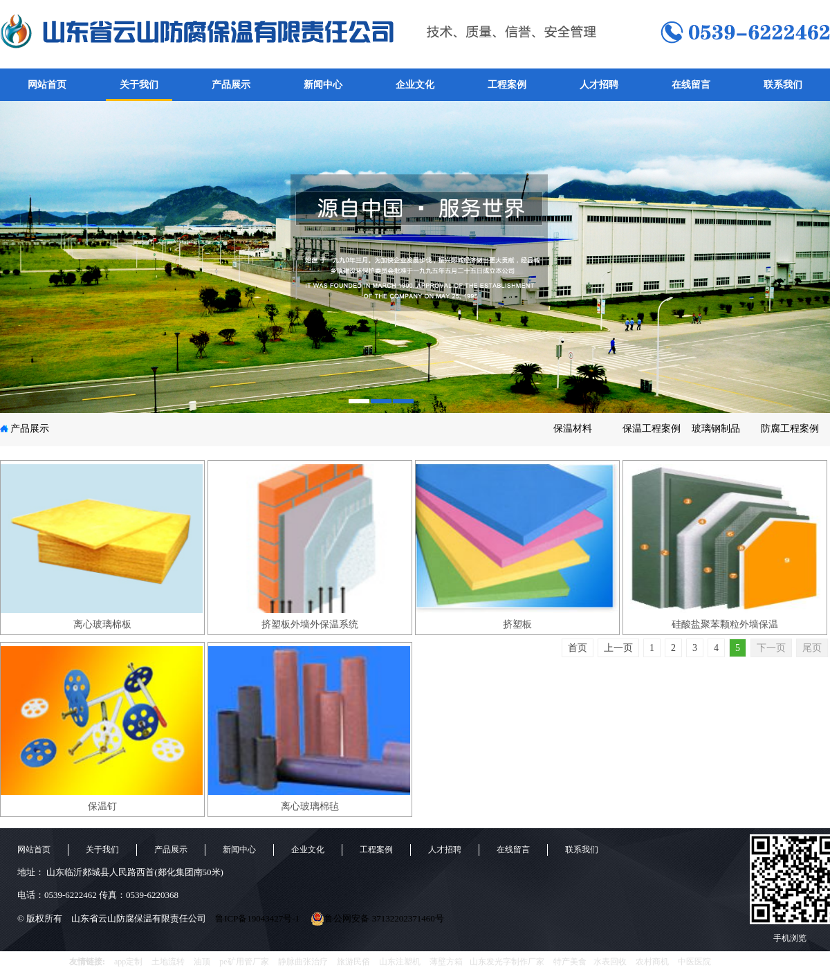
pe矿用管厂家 (243, 961)
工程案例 (507, 85)
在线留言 (691, 85)
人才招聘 (599, 85)
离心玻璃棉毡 (310, 806)
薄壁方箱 (446, 961)
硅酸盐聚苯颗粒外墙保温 (725, 624)
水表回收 (610, 961)
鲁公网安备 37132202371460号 (377, 919)
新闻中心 (323, 85)
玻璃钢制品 (716, 428)
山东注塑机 (400, 961)
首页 (577, 648)
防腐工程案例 (790, 428)
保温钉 (102, 806)
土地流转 (168, 961)
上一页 (618, 648)
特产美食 (570, 961)
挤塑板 (517, 624)
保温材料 (572, 428)
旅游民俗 (353, 961)
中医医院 (694, 961)
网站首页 (47, 85)
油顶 (202, 961)
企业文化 (415, 85)
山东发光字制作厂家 (507, 961)
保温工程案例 (651, 428)
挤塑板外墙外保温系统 (309, 624)
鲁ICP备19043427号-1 (257, 918)
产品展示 (231, 85)
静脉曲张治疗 (303, 961)
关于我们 (139, 85)
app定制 (128, 961)
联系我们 (783, 85)
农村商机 (652, 961)
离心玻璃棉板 (102, 624)
